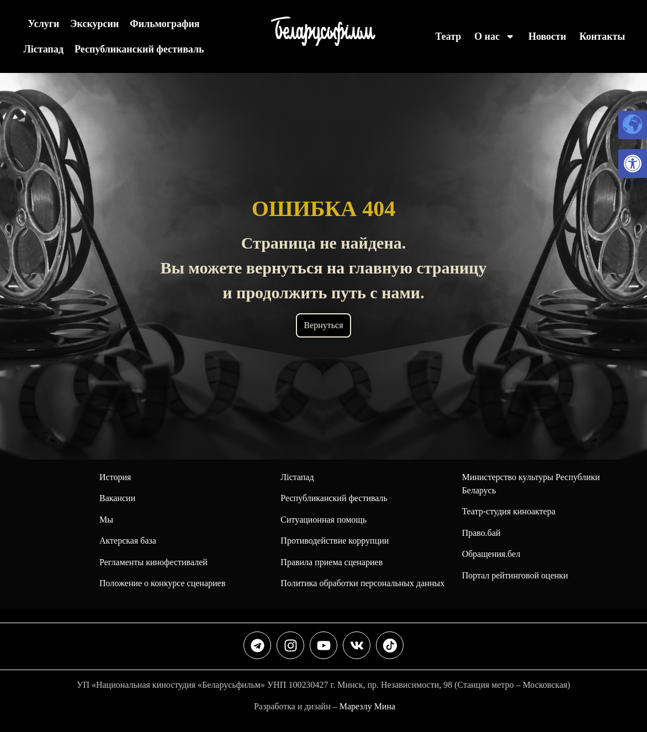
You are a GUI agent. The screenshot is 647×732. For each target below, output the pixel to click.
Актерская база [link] (127, 540)
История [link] (115, 477)
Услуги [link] (43, 23)
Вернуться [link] (323, 325)
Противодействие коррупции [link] (334, 540)
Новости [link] (547, 36)
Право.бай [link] (481, 533)
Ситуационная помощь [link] (323, 519)
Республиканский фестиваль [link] (139, 49)
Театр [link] (448, 36)
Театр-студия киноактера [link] (508, 511)
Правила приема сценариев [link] (331, 562)
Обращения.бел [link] (491, 554)
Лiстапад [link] (43, 49)
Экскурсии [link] (94, 23)
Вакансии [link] (117, 498)
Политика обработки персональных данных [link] (362, 583)
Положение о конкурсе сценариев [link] (162, 583)
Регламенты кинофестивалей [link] (153, 562)
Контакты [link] (602, 36)
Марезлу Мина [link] (367, 706)
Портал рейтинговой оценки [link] (515, 575)
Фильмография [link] (164, 23)
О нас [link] (494, 36)
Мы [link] (106, 519)
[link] (632, 163)
